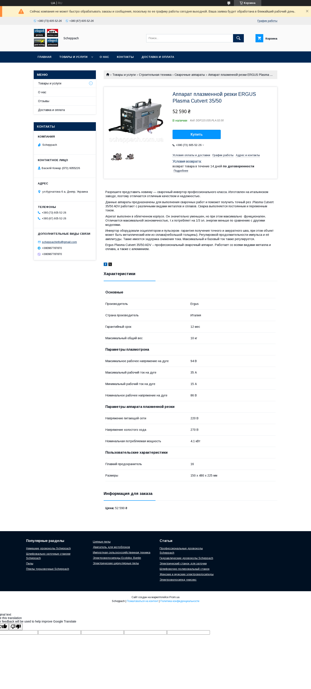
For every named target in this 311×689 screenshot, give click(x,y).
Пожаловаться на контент (142, 601)
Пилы (29, 563)
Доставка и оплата (157, 57)
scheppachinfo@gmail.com (59, 242)
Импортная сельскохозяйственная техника (121, 552)
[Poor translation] (16, 626)
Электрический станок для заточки (183, 563)
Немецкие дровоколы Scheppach (48, 548)
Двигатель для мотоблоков (111, 547)
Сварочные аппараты (190, 74)
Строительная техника (155, 74)
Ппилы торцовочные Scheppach (47, 568)
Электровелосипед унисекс (178, 579)
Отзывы (43, 101)
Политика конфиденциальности (179, 601)
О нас (104, 57)
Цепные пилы (102, 541)
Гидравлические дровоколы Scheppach (186, 558)
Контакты (125, 57)
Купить (197, 134)
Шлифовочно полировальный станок (184, 568)
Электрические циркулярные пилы (116, 563)
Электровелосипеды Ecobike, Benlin (117, 557)
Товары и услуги (73, 57)
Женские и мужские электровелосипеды (187, 574)
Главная (44, 57)
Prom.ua (174, 597)
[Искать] (238, 38)
